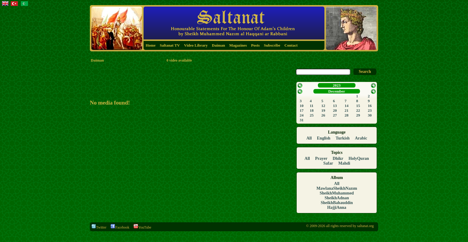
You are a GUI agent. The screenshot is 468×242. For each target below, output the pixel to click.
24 (302, 115)
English (323, 138)
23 (370, 110)
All (309, 138)
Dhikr (337, 158)
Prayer (321, 158)
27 (335, 115)
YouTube (142, 227)
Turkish (342, 138)
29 (358, 115)
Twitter (98, 227)
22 (358, 110)
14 (346, 105)
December (336, 91)
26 (323, 115)
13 (335, 105)
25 (312, 115)
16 (370, 105)
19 (323, 110)
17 (302, 110)
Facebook (119, 227)
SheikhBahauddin (337, 202)
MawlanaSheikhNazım (336, 188)
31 (302, 120)
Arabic (361, 138)
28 (346, 115)
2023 (337, 85)
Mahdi (344, 163)
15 (358, 105)
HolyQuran (359, 158)
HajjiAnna (336, 207)
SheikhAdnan (336, 198)
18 (312, 110)
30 (370, 115)
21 (346, 110)
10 (302, 105)
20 (335, 110)
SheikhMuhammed (337, 193)
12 (323, 105)
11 (311, 105)
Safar (328, 163)
